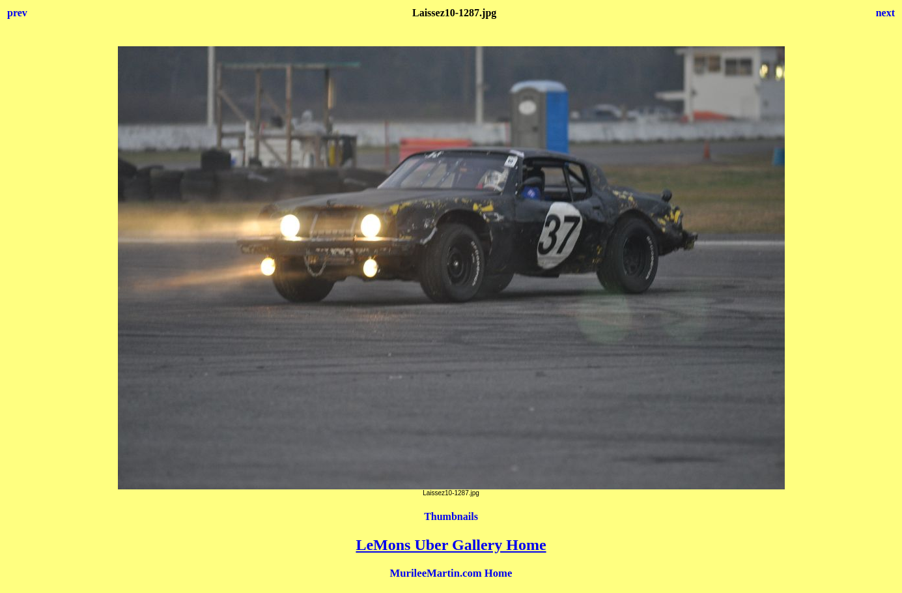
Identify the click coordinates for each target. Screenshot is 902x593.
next (885, 12)
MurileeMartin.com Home (451, 573)
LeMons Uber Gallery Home (451, 544)
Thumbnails (451, 516)
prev (17, 12)
